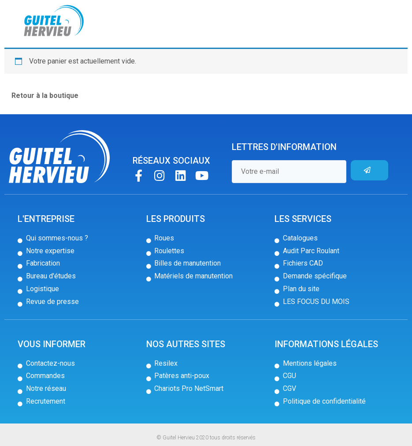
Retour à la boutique (44, 95)
